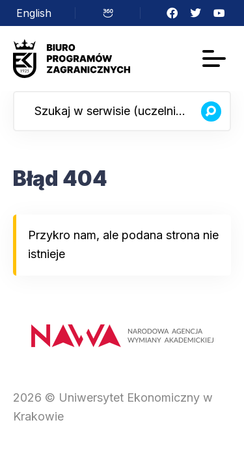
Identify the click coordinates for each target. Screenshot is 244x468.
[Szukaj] (211, 111)
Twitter (196, 13)
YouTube (219, 13)
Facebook (172, 13)
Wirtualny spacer (108, 13)
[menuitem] (34, 13)
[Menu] (214, 58)
